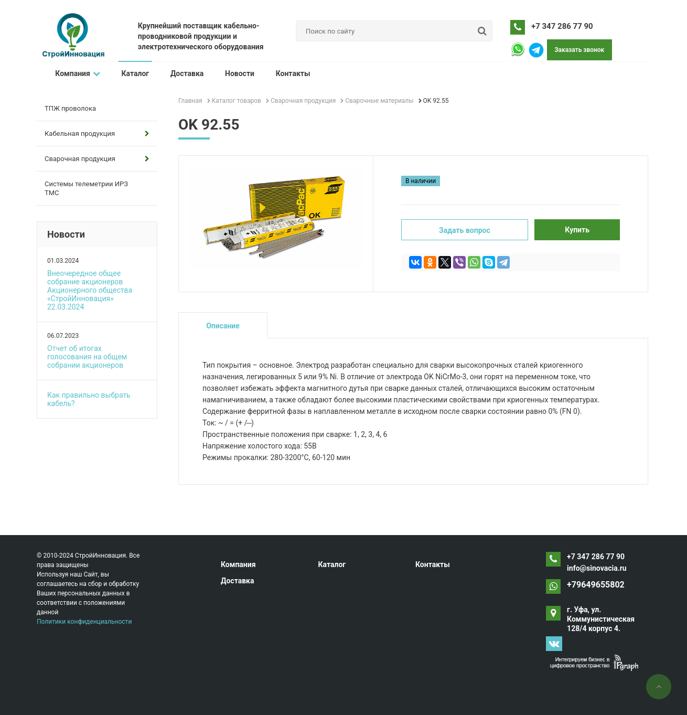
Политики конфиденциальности (84, 621)
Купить (577, 230)
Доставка (185, 73)
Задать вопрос (464, 230)
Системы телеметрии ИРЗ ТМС (86, 188)
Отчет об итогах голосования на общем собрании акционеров (87, 356)
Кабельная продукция (97, 133)
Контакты (291, 73)
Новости (238, 73)
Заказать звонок (579, 50)
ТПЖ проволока (70, 108)
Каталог (135, 73)
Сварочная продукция (97, 159)
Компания (77, 73)
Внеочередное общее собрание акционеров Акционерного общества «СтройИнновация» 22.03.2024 (89, 290)
